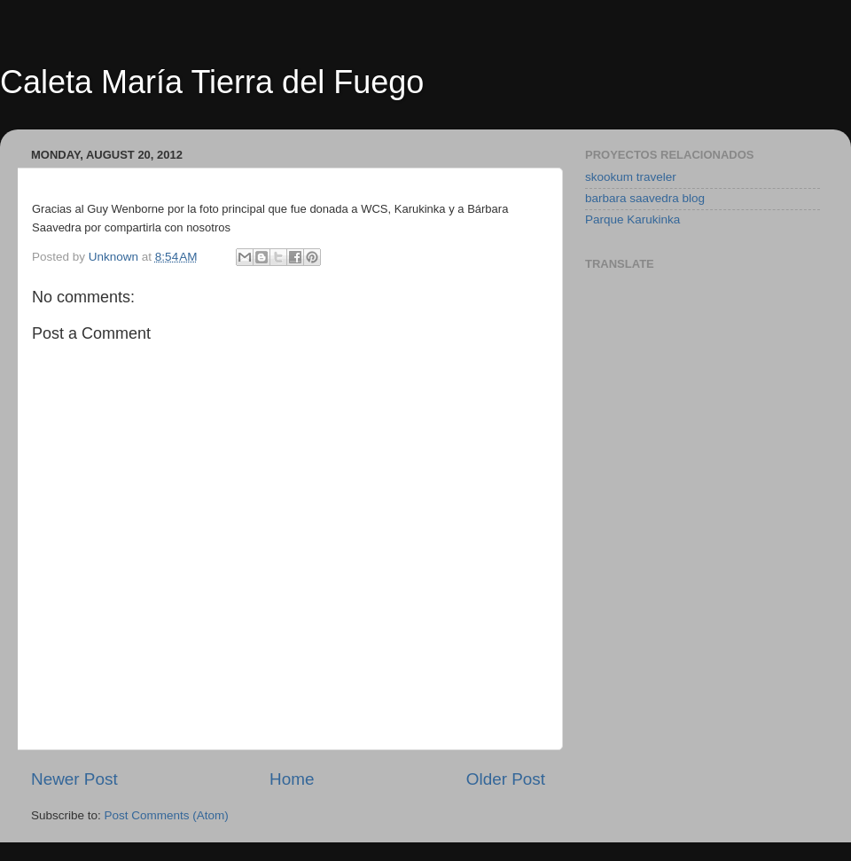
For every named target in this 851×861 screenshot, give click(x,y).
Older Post (505, 779)
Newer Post (74, 779)
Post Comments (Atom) (167, 815)
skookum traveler (630, 177)
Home (291, 779)
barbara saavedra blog (645, 198)
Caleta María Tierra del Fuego (212, 82)
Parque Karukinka (632, 219)
